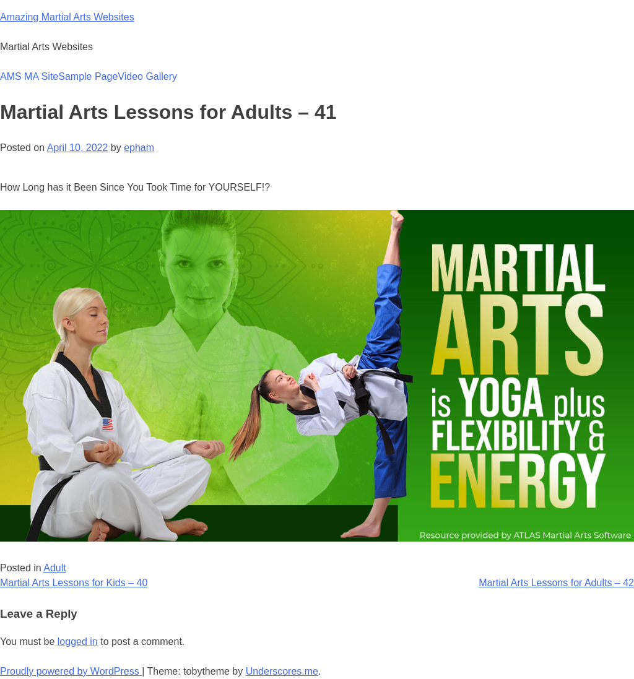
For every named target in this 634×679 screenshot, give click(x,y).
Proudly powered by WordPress (71, 671)
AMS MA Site (29, 76)
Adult (54, 568)
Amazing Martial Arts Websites (67, 17)
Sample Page (88, 76)
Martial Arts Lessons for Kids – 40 (73, 582)
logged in (78, 641)
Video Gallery (147, 76)
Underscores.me (282, 671)
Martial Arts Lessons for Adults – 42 (556, 582)
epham (139, 147)
